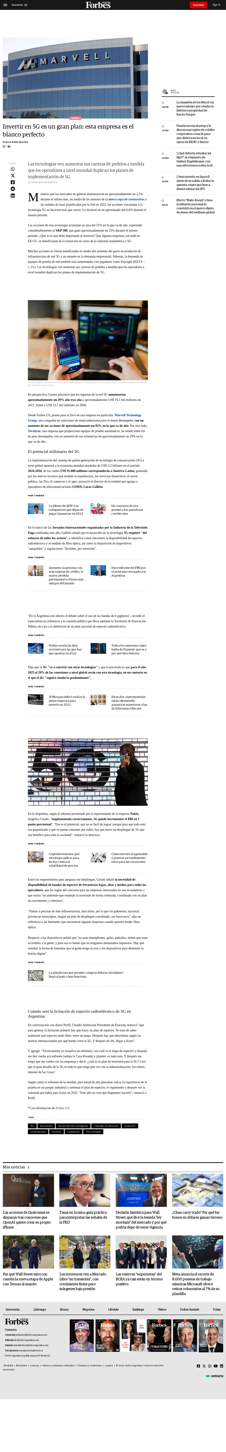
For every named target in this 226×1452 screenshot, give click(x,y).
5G (32, 1125)
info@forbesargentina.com (26, 1340)
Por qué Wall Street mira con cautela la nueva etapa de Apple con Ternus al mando (28, 1279)
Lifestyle (113, 1310)
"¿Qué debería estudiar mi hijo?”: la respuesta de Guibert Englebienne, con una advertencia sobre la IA (194, 159)
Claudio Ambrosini (106, 1125)
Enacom (130, 1125)
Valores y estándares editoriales (58, 1366)
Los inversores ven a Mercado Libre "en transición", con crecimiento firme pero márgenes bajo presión (82, 1282)
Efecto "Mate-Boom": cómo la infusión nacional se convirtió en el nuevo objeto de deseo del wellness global (195, 206)
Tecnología (93, 1131)
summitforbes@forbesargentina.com (30, 1345)
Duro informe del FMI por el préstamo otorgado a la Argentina (128, 571)
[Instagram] (209, 1366)
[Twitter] (204, 1366)
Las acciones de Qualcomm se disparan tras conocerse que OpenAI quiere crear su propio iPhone (26, 1220)
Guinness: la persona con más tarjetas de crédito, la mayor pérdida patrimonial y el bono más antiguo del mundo (66, 575)
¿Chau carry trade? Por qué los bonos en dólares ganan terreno (197, 1215)
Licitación (73, 1131)
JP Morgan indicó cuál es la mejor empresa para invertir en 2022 (67, 701)
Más (193, 91)
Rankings (138, 1310)
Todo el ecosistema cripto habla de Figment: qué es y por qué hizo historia (129, 649)
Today (216, 1310)
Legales (109, 1366)
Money (64, 1310)
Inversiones (38, 1131)
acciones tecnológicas (73, 1125)
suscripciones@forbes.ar (31, 1351)
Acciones (46, 1125)
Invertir (56, 1131)
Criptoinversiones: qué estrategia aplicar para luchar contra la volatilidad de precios (64, 860)
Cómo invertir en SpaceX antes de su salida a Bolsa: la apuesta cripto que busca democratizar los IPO (195, 183)
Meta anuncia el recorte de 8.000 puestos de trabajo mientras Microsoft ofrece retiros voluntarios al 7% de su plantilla (195, 1284)
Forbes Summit (189, 1310)
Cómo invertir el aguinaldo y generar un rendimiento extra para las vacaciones (129, 858)
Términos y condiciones (90, 1366)
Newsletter (21, 1366)
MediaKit (8, 1366)
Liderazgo (40, 1310)
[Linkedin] (221, 1366)
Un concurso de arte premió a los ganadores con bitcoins (127, 510)
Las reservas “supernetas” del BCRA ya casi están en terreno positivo (139, 1279)
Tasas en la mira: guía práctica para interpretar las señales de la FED (83, 1217)
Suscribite (199, 5)
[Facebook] (198, 1366)
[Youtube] (216, 1366)
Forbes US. (63, 1108)
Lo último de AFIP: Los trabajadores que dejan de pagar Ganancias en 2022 (66, 510)
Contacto (34, 1366)
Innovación (13, 1310)
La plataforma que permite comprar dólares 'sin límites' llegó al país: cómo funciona (86, 974)
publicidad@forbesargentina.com (31, 1335)
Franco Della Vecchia (15, 142)
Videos (162, 1310)
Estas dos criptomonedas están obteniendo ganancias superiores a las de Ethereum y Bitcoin (129, 703)
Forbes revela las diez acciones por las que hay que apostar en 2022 (65, 649)
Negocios (88, 1310)
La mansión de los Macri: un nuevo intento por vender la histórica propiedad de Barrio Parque (195, 108)
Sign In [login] (217, 4)
